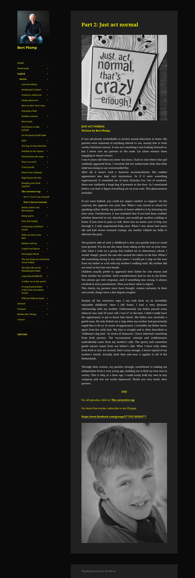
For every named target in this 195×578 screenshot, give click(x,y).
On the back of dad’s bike (34, 135)
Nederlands (23, 68)
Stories (23, 79)
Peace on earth (29, 161)
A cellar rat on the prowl (34, 281)
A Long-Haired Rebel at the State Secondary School (33, 289)
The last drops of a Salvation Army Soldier (35, 261)
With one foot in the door (31, 236)
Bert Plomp (27, 47)
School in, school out (31, 95)
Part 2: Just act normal (35, 202)
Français (21, 308)
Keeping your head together (31, 185)
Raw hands (27, 121)
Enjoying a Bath (29, 110)
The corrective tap (31, 191)
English (21, 73)
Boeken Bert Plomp (26, 314)
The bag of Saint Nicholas (34, 145)
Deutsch (21, 303)
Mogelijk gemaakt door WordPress (98, 571)
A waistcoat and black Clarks (32, 228)
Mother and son (29, 243)
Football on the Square (33, 151)
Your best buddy (30, 221)
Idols (24, 140)
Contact (21, 319)
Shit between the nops (33, 156)
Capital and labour (31, 248)
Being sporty (28, 215)
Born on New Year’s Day (33, 105)
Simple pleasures (30, 100)
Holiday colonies (30, 116)
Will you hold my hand (33, 298)
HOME (20, 63)
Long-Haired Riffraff (32, 276)
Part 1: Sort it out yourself (36, 196)
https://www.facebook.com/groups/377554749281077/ (113, 416)
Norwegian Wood (30, 254)
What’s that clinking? (32, 172)
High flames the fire (31, 177)
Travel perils (28, 167)
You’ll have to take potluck (31, 128)
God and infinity (29, 84)
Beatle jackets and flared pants (30, 209)
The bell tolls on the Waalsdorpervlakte (31, 269)
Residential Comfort (31, 89)
